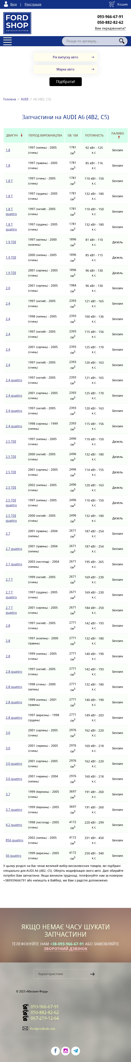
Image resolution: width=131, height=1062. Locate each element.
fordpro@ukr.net (42, 1029)
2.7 (8, 533)
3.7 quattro (14, 810)
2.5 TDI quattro (11, 502)
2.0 (8, 288)
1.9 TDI (11, 242)
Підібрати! (65, 81)
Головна (9, 99)
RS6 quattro (14, 840)
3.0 (8, 733)
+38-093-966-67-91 (67, 944)
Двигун (12, 135)
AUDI (24, 99)
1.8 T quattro (11, 211)
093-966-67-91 (110, 16)
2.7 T (9, 579)
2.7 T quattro (11, 594)
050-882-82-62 (110, 22)
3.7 (8, 794)
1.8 (8, 150)
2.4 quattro (14, 380)
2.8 (8, 625)
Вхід (13, 4)
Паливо (117, 133)
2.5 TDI (11, 441)
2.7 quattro (14, 549)
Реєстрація (33, 4)
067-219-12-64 (45, 1018)
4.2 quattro (14, 825)
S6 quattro (13, 856)
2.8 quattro (14, 671)
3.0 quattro (14, 763)
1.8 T (9, 181)
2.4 (8, 303)
